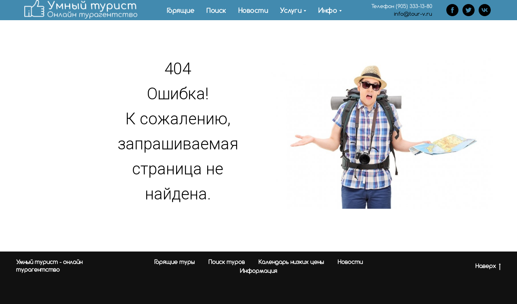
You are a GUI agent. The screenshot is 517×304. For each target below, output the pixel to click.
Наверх (488, 266)
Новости (350, 262)
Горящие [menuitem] (181, 10)
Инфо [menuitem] (327, 10)
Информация (258, 271)
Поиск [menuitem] (216, 10)
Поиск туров (226, 262)
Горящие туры (174, 262)
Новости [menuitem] (253, 10)
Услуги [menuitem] (290, 10)
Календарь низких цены (291, 262)
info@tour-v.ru (413, 13)
